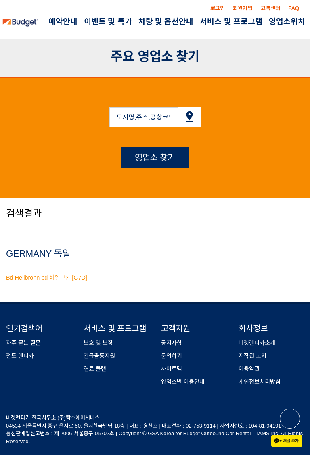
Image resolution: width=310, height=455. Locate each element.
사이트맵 (171, 368)
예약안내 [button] (63, 21)
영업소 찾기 (155, 157)
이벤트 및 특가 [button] (108, 21)
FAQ (293, 8)
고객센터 (270, 8)
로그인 (217, 8)
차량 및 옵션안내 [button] (166, 21)
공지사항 (171, 343)
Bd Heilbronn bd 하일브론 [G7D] (46, 277)
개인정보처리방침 (260, 381)
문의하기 (171, 356)
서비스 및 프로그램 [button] (231, 21)
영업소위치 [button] (287, 21)
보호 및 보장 (98, 343)
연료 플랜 (95, 368)
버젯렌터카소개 (257, 343)
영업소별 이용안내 (183, 381)
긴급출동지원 (99, 356)
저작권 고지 (252, 356)
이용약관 (249, 368)
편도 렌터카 (20, 356)
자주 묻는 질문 (23, 343)
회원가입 (242, 8)
